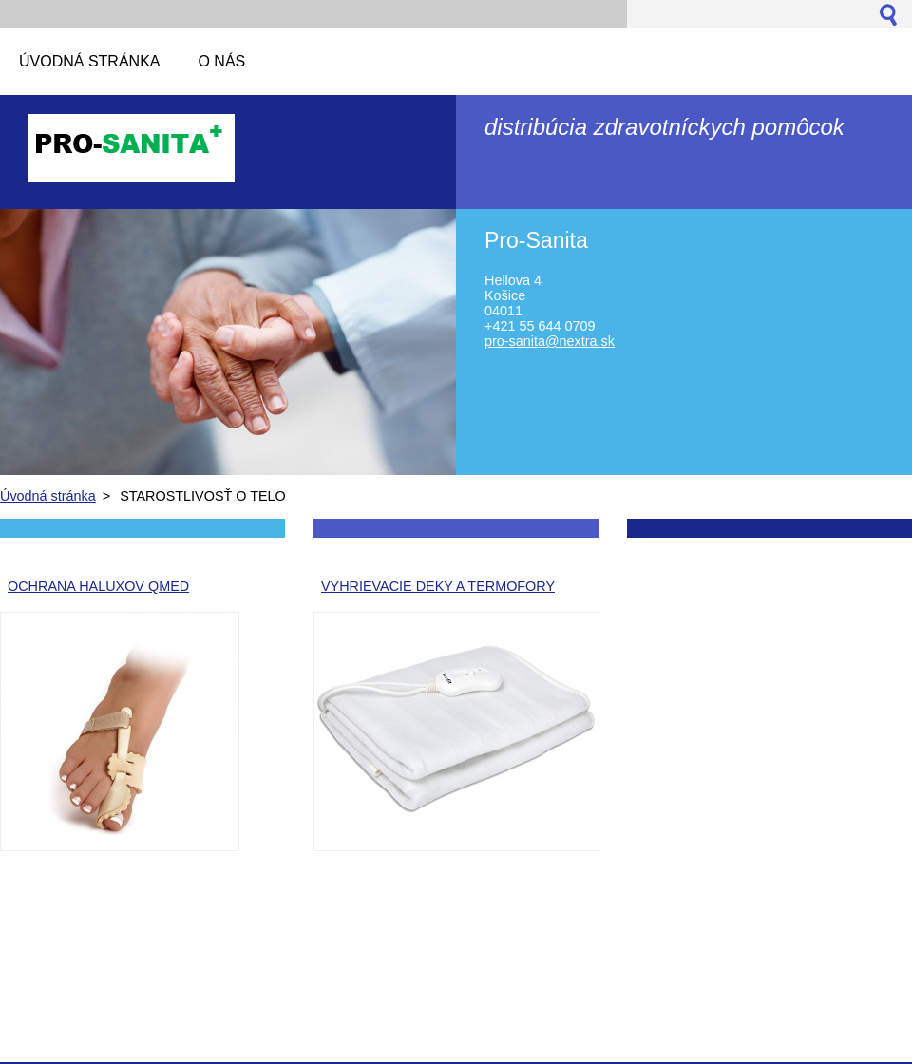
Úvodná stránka (48, 496)
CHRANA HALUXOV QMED (103, 586)
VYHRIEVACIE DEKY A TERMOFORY (438, 586)
